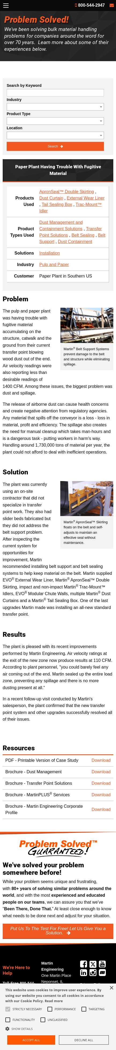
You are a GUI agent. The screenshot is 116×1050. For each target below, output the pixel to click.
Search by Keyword (24, 85)
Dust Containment (75, 241)
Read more (54, 1001)
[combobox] (55, 107)
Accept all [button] (31, 1040)
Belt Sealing (83, 235)
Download (101, 760)
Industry (14, 99)
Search (53, 146)
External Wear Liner (85, 198)
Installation (49, 253)
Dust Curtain (51, 198)
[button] (58, 1028)
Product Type (18, 114)
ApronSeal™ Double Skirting (66, 191)
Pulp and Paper (54, 264)
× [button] (111, 988)
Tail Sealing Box (57, 204)
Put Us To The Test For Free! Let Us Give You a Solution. (58, 931)
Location (14, 128)
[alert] (58, 1016)
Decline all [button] (83, 1040)
